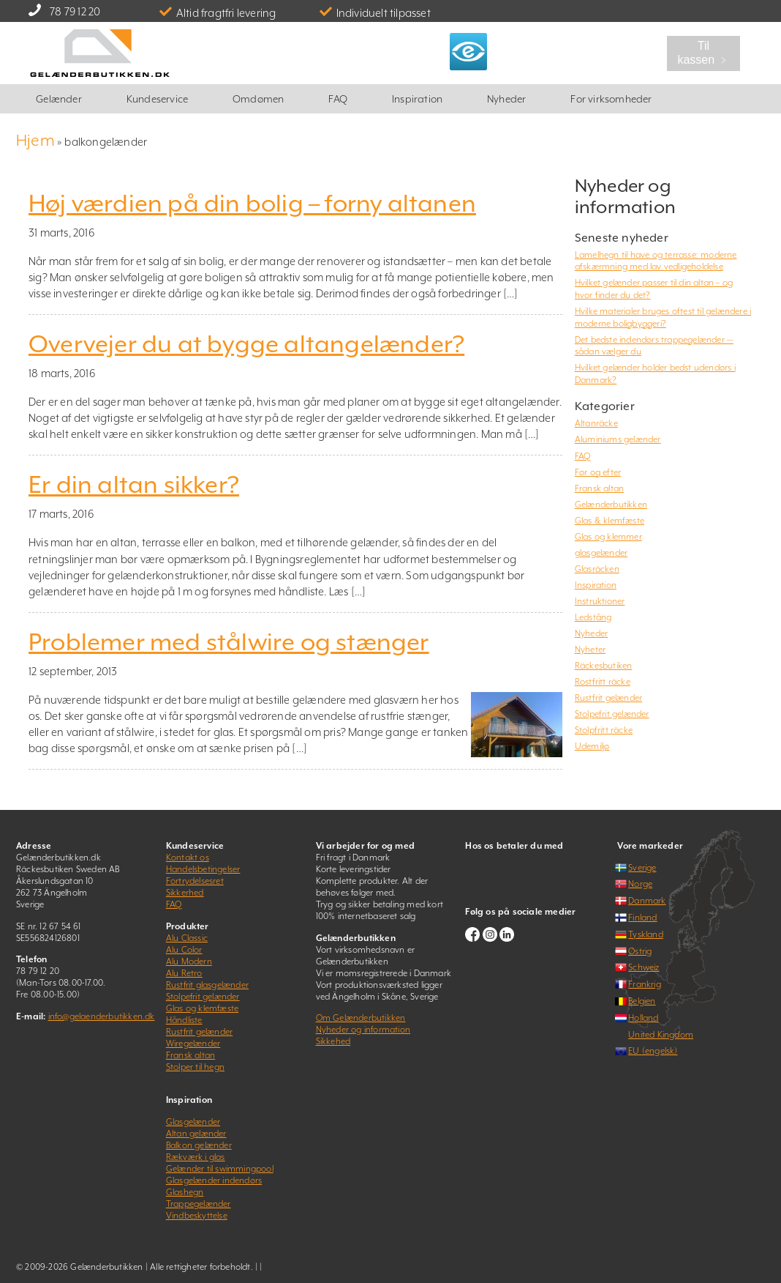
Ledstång (593, 617)
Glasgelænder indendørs (214, 1180)
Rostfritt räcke (602, 682)
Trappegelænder (198, 1204)
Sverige (642, 868)
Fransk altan (599, 488)
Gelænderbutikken (611, 504)
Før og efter (598, 472)
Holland (643, 1018)
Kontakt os (187, 857)
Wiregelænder (193, 1043)
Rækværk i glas (195, 1157)
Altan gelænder (196, 1133)
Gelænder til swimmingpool (219, 1169)
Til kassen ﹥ (703, 53)
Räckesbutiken (604, 666)
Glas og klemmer (608, 537)
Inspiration (417, 99)
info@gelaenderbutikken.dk (101, 1016)
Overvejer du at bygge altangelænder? (246, 344)
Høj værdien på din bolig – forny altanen (252, 203)
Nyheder (506, 99)
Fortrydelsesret (195, 881)
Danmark (646, 901)
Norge (640, 884)
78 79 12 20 (75, 11)
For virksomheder (611, 99)
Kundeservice (157, 99)
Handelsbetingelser (203, 869)
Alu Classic (187, 938)
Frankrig (644, 984)
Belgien (641, 1001)
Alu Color (184, 950)
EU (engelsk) (652, 1051)
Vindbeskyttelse (196, 1216)
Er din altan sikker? (134, 485)
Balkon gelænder (199, 1145)
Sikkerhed (185, 893)
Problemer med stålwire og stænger (229, 642)
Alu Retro (184, 973)
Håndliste (184, 1020)
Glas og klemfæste (202, 1008)
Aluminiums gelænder (618, 439)
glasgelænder (601, 553)
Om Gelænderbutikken (361, 1018)
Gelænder (59, 99)
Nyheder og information (363, 1029)
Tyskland (645, 934)
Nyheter (590, 649)
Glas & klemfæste (609, 521)
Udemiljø (592, 746)
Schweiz (643, 967)
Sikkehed (333, 1041)
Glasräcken (597, 569)
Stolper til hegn (195, 1067)
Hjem (35, 140)
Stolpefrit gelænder (612, 714)
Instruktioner (600, 601)
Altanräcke (596, 423)
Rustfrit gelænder (608, 698)
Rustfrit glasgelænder (207, 985)
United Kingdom (660, 1035)
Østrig (640, 951)
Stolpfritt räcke (604, 730)
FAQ (337, 99)
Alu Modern (189, 961)
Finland (642, 917)
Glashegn (185, 1192)
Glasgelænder (193, 1122)
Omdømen (258, 99)
